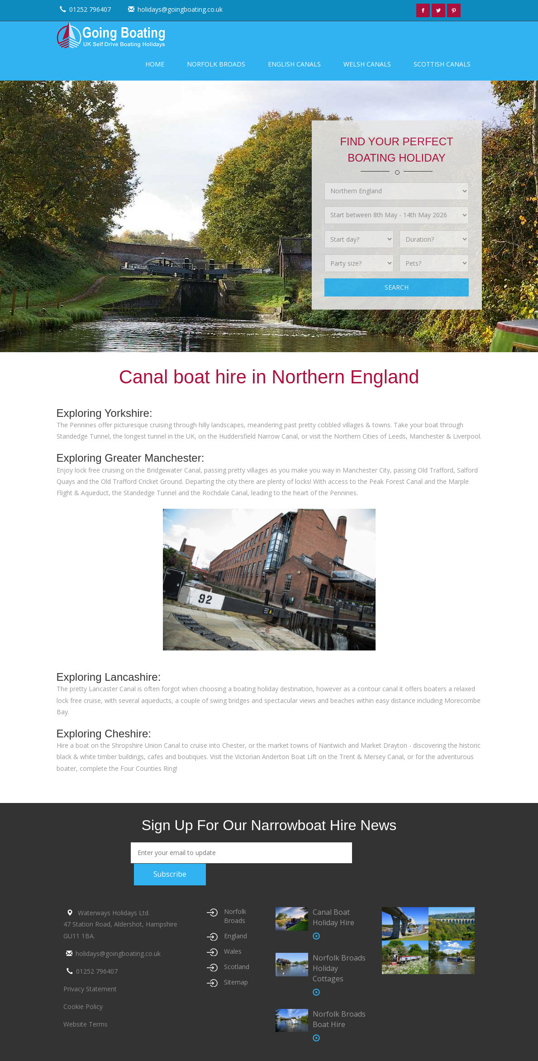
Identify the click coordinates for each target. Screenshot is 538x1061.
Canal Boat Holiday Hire (333, 917)
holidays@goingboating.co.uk (174, 9)
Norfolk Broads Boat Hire (339, 1018)
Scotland (236, 966)
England (235, 936)
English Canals (294, 64)
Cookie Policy (83, 1006)
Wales (233, 951)
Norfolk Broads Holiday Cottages (339, 967)
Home (154, 64)
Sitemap (236, 982)
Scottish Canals (442, 64)
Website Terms (85, 1024)
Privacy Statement (90, 989)
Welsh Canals (367, 64)
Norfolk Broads (216, 64)
